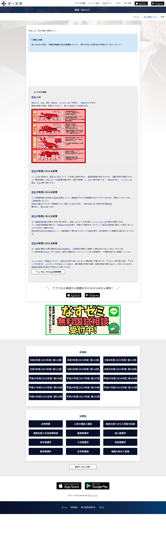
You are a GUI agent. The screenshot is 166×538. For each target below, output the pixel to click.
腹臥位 (48, 261)
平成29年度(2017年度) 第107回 (83, 382)
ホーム (136, 16)
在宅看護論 (83, 475)
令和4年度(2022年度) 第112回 (120, 360)
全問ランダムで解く (83, 490)
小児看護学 (83, 465)
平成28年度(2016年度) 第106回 (120, 382)
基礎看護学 (83, 456)
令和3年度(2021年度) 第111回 (45, 369)
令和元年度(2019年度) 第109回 (120, 369)
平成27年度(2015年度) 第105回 (46, 399)
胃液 (104, 224)
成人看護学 (120, 456)
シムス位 (36, 261)
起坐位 (54, 102)
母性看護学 (120, 465)
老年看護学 (46, 465)
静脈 (90, 176)
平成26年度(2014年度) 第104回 (83, 399)
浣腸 (37, 248)
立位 (42, 102)
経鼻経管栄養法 (41, 221)
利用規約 (74, 531)
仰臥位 (83, 102)
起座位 (56, 197)
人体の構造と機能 (82, 446)
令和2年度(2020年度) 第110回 (83, 369)
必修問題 (45, 446)
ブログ (101, 531)
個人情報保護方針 (88, 531)
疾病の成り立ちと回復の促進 (120, 446)
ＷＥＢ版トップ (150, 16)
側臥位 (61, 224)
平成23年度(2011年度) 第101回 (83, 415)
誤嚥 (71, 221)
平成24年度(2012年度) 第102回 (46, 415)
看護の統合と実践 (120, 475)
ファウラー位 (64, 102)
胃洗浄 (34, 231)
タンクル (93, 519)
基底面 (109, 203)
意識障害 (35, 267)
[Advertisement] (83, 69)
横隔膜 (74, 197)
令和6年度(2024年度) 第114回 (45, 360)
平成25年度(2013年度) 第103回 (120, 399)
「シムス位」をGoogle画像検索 (48, 272)
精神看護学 (46, 475)
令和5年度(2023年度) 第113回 (83, 360)
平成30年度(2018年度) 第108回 (46, 382)
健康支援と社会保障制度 (46, 456)
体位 (33, 97)
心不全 (37, 176)
